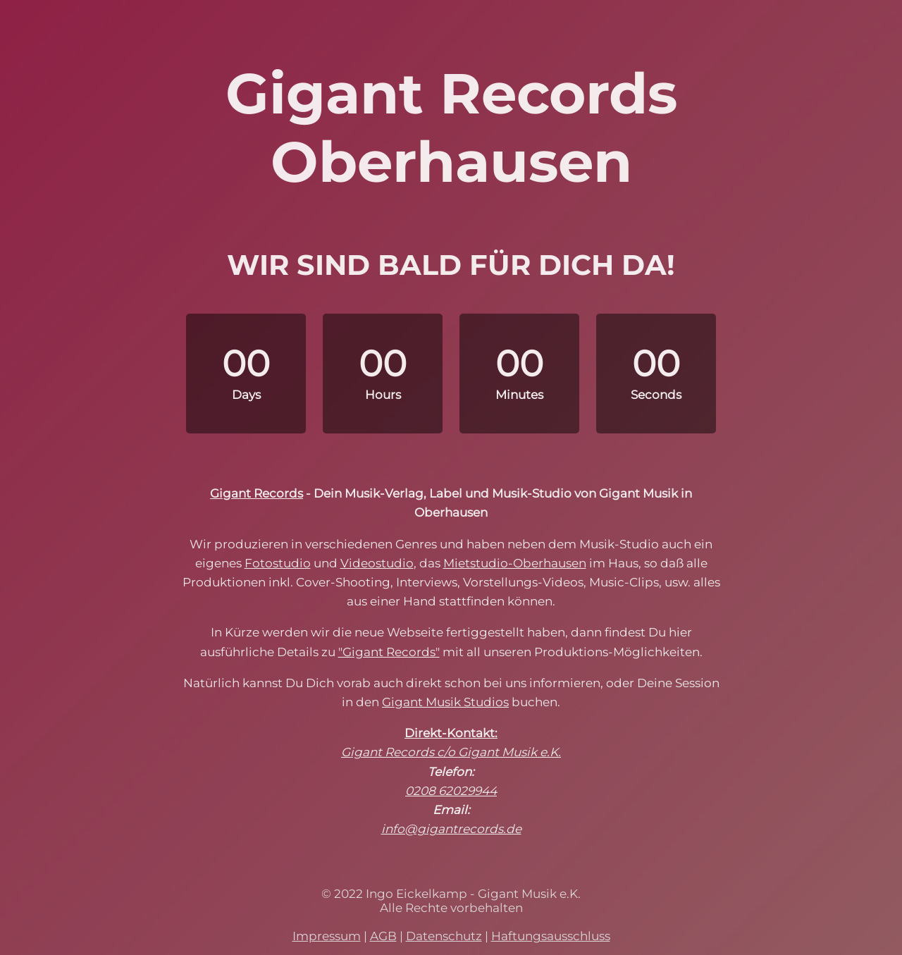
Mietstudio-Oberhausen (514, 563)
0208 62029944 (451, 791)
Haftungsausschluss (550, 936)
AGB (383, 936)
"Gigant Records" (389, 652)
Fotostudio (278, 563)
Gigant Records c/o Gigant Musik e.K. (451, 752)
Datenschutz (444, 936)
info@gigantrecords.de (451, 829)
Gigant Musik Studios (445, 702)
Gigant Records (256, 493)
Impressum (326, 936)
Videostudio (377, 563)
